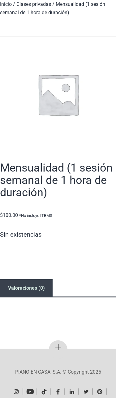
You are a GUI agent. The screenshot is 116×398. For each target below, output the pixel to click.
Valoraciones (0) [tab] (26, 288)
